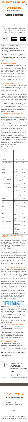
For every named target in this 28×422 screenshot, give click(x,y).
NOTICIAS (17, 402)
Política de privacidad (16, 418)
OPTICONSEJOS (18, 404)
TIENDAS (17, 406)
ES (14, 410)
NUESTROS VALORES (8, 404)
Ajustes (5, 38)
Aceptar (23, 38)
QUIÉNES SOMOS (7, 402)
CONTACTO (6, 406)
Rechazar (15, 38)
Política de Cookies (21, 32)
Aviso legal (7, 418)
